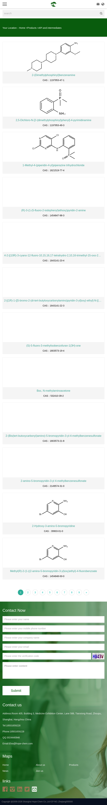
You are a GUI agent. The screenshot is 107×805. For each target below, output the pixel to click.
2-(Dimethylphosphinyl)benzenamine (53, 75)
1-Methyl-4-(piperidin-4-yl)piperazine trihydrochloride (53, 165)
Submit (16, 690)
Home (22, 28)
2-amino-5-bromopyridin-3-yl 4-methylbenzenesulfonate (53, 480)
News (5, 771)
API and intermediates (50, 28)
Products (32, 28)
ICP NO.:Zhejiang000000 (61, 801)
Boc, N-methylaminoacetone (53, 390)
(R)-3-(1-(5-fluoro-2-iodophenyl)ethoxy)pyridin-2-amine (53, 210)
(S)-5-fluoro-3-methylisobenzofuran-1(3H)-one (53, 345)
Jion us (39, 771)
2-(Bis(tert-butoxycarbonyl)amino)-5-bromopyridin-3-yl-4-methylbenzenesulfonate (53, 435)
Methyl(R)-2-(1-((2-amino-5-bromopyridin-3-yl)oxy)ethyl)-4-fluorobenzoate (53, 571)
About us (40, 765)
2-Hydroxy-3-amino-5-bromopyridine (53, 526)
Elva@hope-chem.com (21, 743)
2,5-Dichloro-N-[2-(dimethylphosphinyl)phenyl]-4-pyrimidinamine (53, 120)
